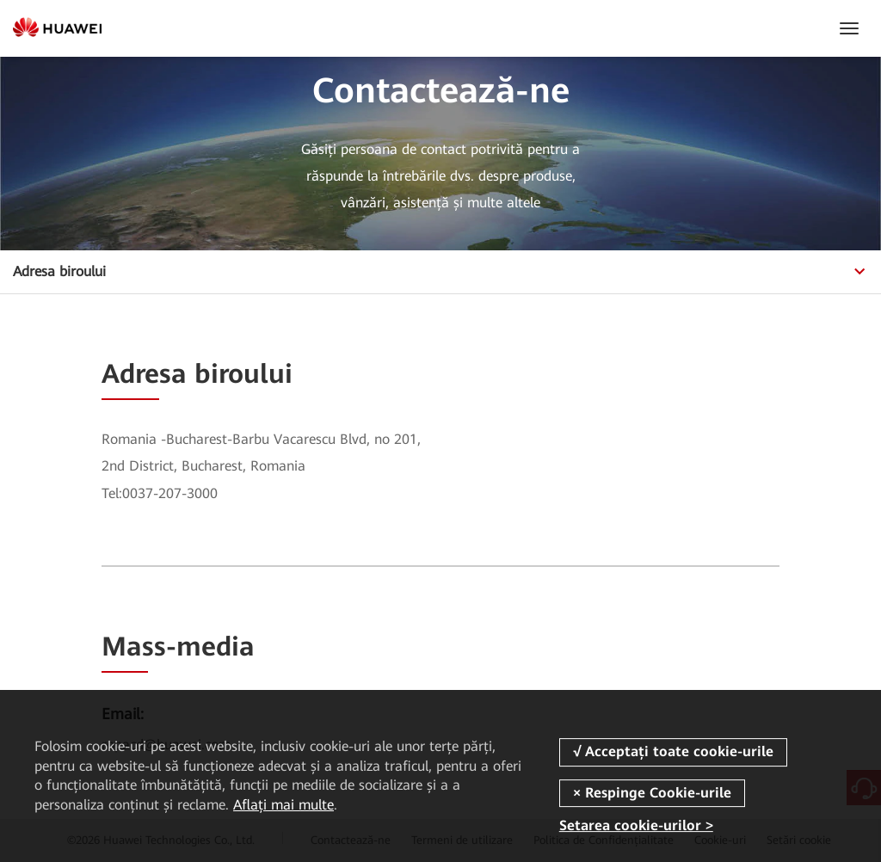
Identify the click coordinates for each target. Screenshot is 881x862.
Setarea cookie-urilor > (636, 825)
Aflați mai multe (283, 805)
